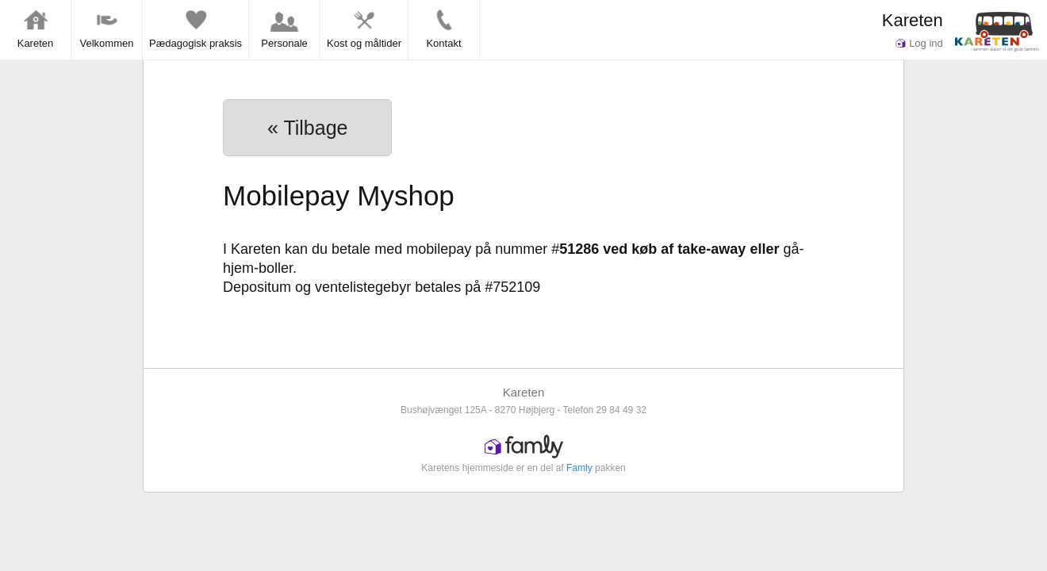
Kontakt (443, 28)
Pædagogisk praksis (195, 28)
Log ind (919, 43)
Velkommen (107, 28)
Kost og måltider (364, 28)
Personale (284, 28)
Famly (579, 467)
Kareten (912, 20)
